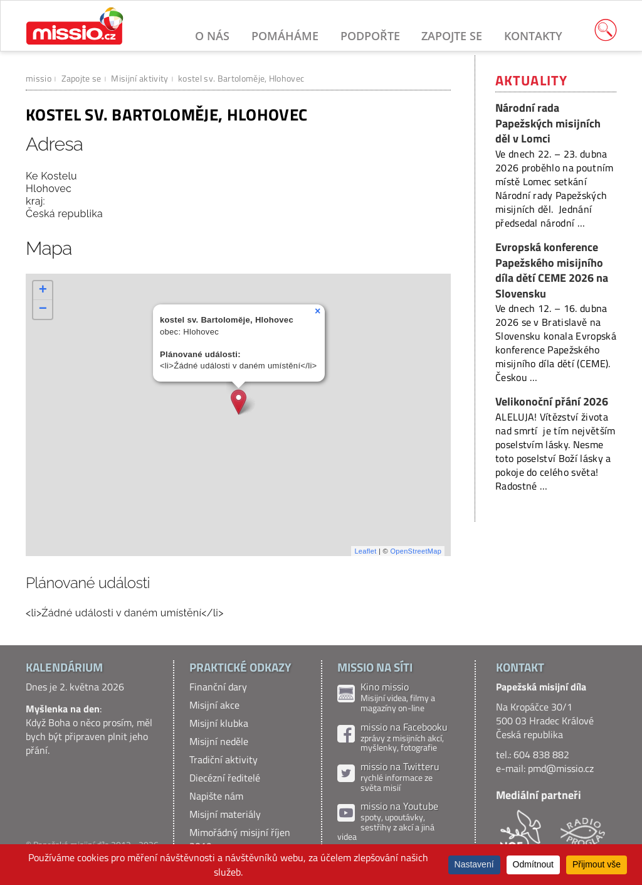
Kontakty (533, 35)
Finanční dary (218, 686)
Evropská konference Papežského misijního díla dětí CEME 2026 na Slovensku (551, 270)
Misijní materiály (225, 814)
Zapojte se (451, 35)
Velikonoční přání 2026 (551, 401)
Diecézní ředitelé (224, 777)
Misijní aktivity (139, 78)
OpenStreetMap (415, 551)
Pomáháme (284, 35)
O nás (212, 35)
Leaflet (365, 551)
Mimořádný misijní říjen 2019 (239, 839)
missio (38, 78)
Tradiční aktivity (223, 759)
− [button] (43, 309)
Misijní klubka (218, 723)
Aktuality (531, 80)
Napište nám (216, 795)
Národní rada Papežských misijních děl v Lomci (548, 123)
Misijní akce (214, 704)
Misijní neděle (218, 741)
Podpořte (370, 35)
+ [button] (43, 290)
